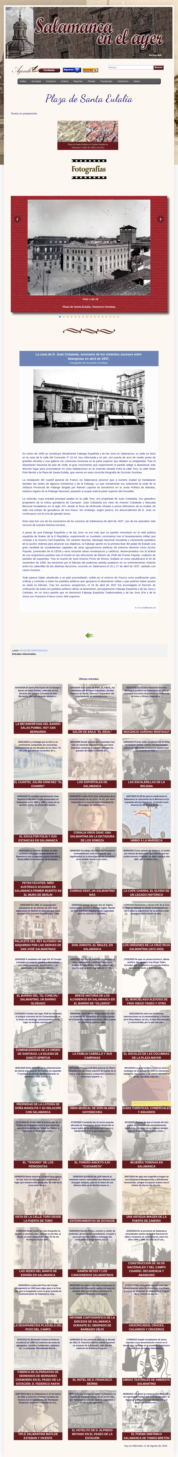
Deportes (78, 81)
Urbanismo (123, 81)
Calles (23, 81)
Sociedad (36, 81)
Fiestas (91, 81)
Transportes (106, 81)
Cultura (64, 81)
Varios (137, 81)
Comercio (51, 81)
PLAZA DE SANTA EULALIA (33, 650)
